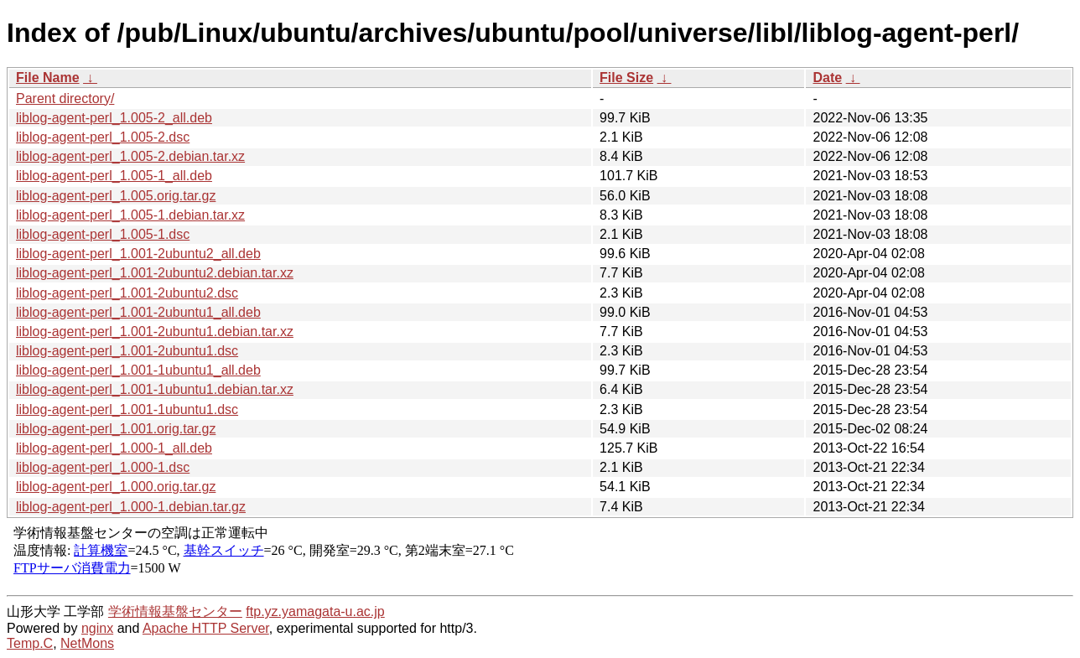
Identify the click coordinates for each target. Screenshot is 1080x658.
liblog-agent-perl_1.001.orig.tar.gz (115, 429)
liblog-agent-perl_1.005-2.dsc (103, 137)
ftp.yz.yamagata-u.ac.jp (315, 611)
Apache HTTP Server (206, 628)
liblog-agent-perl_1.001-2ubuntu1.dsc (127, 351)
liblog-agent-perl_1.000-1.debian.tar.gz (131, 507)
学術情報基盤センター (175, 611)
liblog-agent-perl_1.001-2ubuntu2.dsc (127, 293)
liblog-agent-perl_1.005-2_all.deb (114, 118)
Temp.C (30, 643)
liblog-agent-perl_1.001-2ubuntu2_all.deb (138, 253)
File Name (48, 77)
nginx (97, 628)
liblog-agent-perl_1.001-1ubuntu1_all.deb (138, 370)
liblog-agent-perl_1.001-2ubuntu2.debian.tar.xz (154, 273)
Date (827, 77)
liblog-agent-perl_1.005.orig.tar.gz (115, 196)
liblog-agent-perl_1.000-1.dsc (103, 467)
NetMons (87, 643)
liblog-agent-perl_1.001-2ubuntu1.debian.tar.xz (154, 331)
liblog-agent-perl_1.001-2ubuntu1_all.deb (138, 312)
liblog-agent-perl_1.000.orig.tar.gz (115, 486)
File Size (626, 77)
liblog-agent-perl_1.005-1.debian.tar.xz (130, 215)
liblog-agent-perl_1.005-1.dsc (103, 234)
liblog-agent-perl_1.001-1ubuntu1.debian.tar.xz (154, 389)
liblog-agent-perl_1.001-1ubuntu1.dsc (127, 409)
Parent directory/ (65, 98)
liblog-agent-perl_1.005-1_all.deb (114, 175)
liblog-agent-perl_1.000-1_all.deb (114, 448)
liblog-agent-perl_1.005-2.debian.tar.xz (130, 156)
